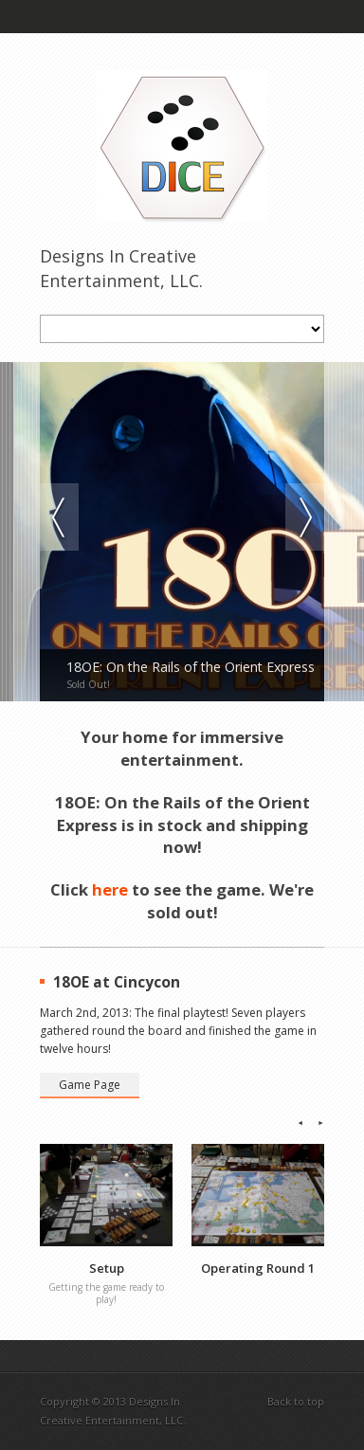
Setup (106, 1268)
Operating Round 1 (258, 1268)
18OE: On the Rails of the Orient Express (190, 667)
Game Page (89, 1085)
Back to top (295, 1401)
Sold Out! (88, 684)
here (110, 889)
